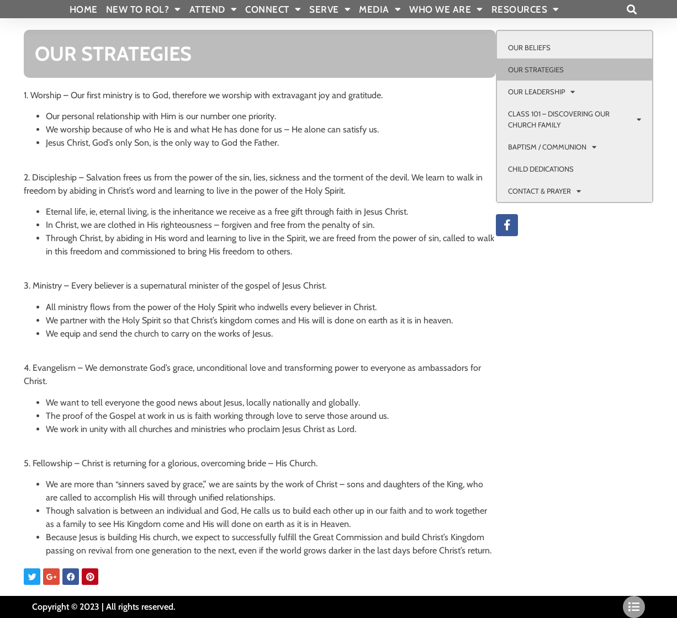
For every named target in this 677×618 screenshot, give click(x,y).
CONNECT (273, 9)
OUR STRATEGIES (536, 69)
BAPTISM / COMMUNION (552, 147)
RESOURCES (525, 9)
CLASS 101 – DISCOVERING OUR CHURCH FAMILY (574, 119)
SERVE (330, 9)
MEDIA (380, 9)
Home (84, 9)
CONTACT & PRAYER (544, 191)
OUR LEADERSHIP (541, 92)
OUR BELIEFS (529, 47)
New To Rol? (143, 9)
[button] (631, 9)
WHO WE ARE (446, 9)
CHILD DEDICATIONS (541, 168)
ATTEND (213, 9)
